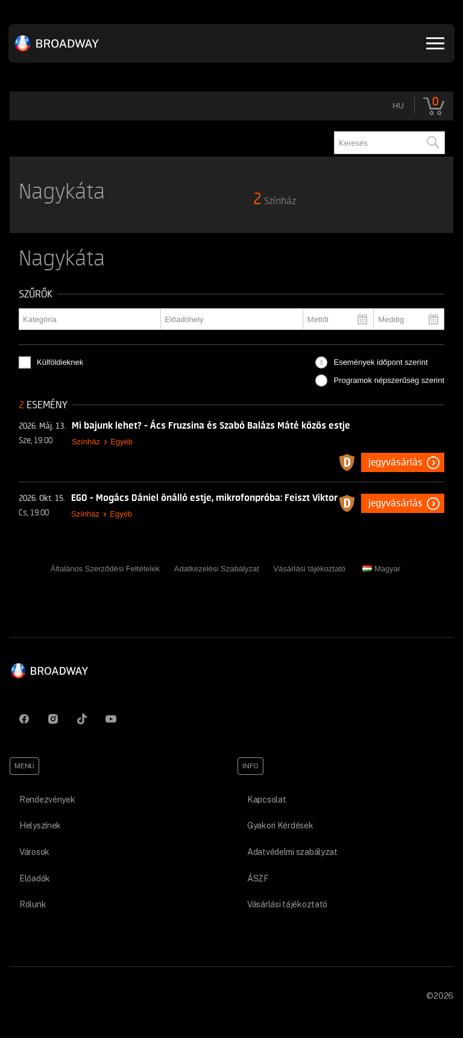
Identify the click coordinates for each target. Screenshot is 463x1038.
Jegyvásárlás (395, 462)
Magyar (381, 568)
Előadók (34, 878)
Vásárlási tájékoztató (309, 568)
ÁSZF (258, 878)
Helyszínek (40, 825)
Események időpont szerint (380, 362)
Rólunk (32, 904)
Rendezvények (47, 799)
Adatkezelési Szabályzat (216, 568)
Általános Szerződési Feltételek (105, 568)
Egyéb (121, 441)
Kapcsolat (266, 799)
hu (398, 105)
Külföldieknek (60, 362)
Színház (86, 441)
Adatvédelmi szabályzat (292, 852)
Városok (34, 852)
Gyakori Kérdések (280, 825)
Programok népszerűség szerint (388, 380)
